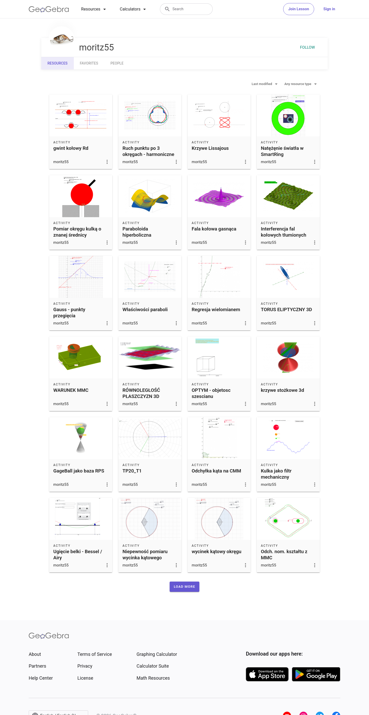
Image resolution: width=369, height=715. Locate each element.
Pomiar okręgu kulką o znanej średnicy (77, 232)
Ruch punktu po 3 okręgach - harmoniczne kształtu (148, 154)
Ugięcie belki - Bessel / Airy (77, 555)
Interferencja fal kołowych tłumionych (283, 232)
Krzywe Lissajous (210, 148)
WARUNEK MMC (70, 390)
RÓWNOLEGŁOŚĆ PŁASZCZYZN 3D (141, 393)
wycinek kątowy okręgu (216, 551)
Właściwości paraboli (145, 309)
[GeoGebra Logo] (49, 9)
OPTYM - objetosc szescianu (211, 393)
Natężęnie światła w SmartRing (282, 151)
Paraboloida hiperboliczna (136, 232)
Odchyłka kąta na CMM (216, 471)
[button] (184, 587)
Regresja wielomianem (216, 309)
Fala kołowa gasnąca (214, 229)
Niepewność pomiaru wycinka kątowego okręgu (145, 558)
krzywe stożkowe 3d (282, 390)
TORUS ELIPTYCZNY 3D (286, 309)
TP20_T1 (132, 471)
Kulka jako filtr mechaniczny (276, 474)
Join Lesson (298, 9)
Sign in (329, 9)
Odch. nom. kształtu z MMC (284, 555)
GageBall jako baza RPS (78, 471)
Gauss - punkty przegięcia (69, 313)
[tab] (94, 9)
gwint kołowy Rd (70, 148)
